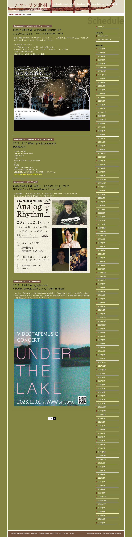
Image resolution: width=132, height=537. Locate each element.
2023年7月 (102, 161)
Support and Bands (105, 40)
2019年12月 (102, 273)
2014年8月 (102, 512)
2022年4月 (102, 209)
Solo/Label (81, 4)
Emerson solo (103, 36)
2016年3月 (102, 441)
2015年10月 (102, 459)
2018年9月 (102, 329)
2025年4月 (102, 97)
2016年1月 (102, 448)
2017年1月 (102, 403)
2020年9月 (102, 239)
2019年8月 (102, 288)
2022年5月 (102, 205)
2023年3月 (102, 172)
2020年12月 (102, 228)
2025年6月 (102, 90)
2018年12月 (102, 317)
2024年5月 (102, 138)
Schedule (58, 4)
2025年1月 (102, 108)
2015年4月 (102, 482)
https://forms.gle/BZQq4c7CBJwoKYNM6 (28, 174)
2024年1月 (102, 149)
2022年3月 (102, 213)
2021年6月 (102, 217)
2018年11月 (102, 321)
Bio (88, 4)
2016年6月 (102, 429)
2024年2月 (102, 146)
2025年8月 (102, 82)
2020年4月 (102, 258)
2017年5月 (102, 388)
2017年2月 (102, 400)
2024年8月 (102, 127)
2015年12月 (102, 452)
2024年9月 (102, 123)
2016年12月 (102, 407)
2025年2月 (102, 105)
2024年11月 (102, 116)
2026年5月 (102, 49)
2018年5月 (102, 344)
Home (108, 4)
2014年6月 (102, 519)
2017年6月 (102, 385)
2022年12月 (102, 179)
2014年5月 (102, 523)
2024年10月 (102, 120)
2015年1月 (102, 493)
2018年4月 (102, 347)
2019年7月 (102, 291)
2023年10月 (102, 157)
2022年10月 (102, 187)
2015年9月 (102, 463)
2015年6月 (102, 474)
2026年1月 (102, 64)
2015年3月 (102, 485)
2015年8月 (102, 467)
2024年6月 (102, 135)
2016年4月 (102, 437)
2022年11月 (102, 183)
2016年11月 (102, 411)
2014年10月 (102, 504)
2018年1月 (102, 359)
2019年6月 (102, 295)
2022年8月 (102, 194)
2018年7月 (102, 336)
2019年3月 (102, 306)
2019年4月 (102, 303)
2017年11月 (102, 366)
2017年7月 (102, 381)
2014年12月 (102, 497)
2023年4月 (102, 168)
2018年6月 (102, 340)
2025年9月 (102, 79)
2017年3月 (102, 396)
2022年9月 (102, 191)
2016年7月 (102, 426)
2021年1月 (102, 224)
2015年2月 (102, 489)
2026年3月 (102, 56)
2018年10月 (102, 325)
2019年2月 (102, 310)
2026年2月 (102, 60)
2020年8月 (102, 243)
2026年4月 (102, 52)
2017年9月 (102, 373)
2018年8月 (102, 332)
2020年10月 (102, 235)
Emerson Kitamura (38, 8)
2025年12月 (102, 67)
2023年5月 (102, 164)
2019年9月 (102, 284)
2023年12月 (102, 153)
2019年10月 (102, 280)
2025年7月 (102, 86)
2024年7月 (102, 131)
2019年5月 (102, 299)
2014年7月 (102, 515)
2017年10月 (102, 370)
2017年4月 (102, 392)
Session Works (69, 4)
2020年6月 (102, 250)
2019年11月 (102, 276)
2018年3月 (102, 351)
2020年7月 (102, 247)
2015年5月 (102, 478)
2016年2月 (102, 444)
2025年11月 (102, 71)
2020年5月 (102, 254)
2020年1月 (102, 269)
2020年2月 (102, 265)
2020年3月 (102, 261)
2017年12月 (102, 362)
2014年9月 (102, 508)
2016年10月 (102, 414)
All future (101, 27)
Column (65, 534)
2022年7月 (102, 198)
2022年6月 (102, 202)
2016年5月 (102, 433)
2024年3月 (102, 142)
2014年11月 (102, 500)
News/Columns (98, 4)
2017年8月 (102, 377)
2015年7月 (102, 470)
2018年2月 (102, 355)
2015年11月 (102, 456)
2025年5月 (102, 93)
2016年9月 (102, 418)
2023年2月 (102, 176)
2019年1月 (102, 314)
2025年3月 (102, 101)
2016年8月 (102, 422)
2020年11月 (102, 232)
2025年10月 (102, 75)
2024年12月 (102, 112)
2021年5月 (102, 220)
